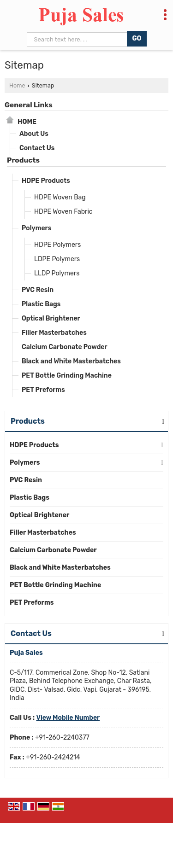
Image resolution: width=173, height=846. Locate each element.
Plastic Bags (41, 304)
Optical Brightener (51, 318)
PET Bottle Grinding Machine (67, 375)
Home (17, 85)
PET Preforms (43, 390)
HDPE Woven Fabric (63, 212)
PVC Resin (38, 290)
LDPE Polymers (57, 259)
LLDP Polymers (56, 273)
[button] (68, 718)
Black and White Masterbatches (71, 361)
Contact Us (36, 148)
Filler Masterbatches (54, 333)
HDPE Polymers (57, 245)
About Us (33, 134)
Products (23, 160)
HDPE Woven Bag (60, 197)
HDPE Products (46, 181)
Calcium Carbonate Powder (64, 347)
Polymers (36, 228)
